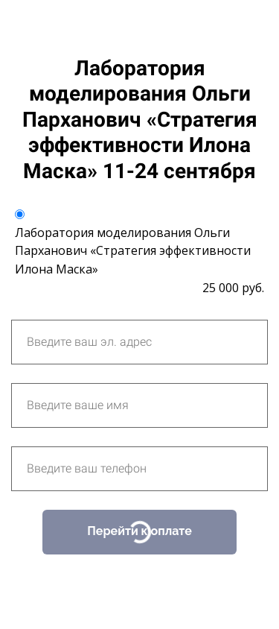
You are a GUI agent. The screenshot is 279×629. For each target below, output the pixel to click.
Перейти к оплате (139, 531)
